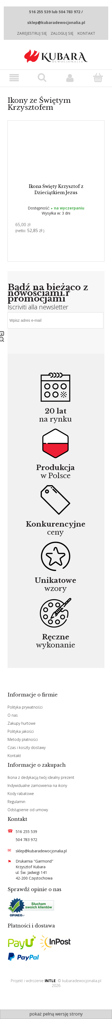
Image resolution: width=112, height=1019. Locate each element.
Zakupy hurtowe (22, 723)
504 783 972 (26, 839)
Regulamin (16, 801)
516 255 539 (26, 831)
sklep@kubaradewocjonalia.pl (41, 850)
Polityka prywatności (25, 707)
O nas (13, 715)
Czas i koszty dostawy (27, 747)
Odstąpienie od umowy (28, 809)
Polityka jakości (21, 731)
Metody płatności (23, 739)
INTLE (50, 980)
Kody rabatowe (21, 793)
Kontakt (86, 33)
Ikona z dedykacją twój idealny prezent (41, 777)
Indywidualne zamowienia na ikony (37, 785)
